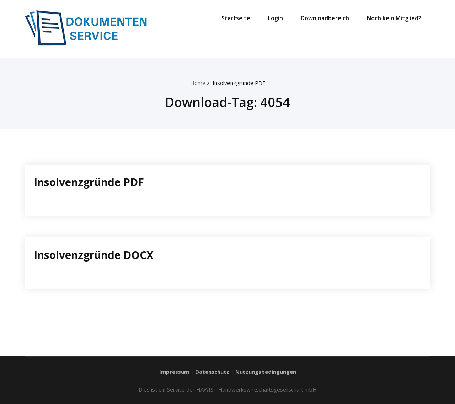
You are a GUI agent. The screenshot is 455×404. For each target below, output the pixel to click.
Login (275, 18)
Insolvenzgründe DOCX (94, 255)
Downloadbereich (325, 18)
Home (197, 82)
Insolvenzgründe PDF (239, 82)
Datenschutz (212, 371)
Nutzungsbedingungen (265, 371)
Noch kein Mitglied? (394, 18)
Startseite (235, 18)
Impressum (174, 371)
